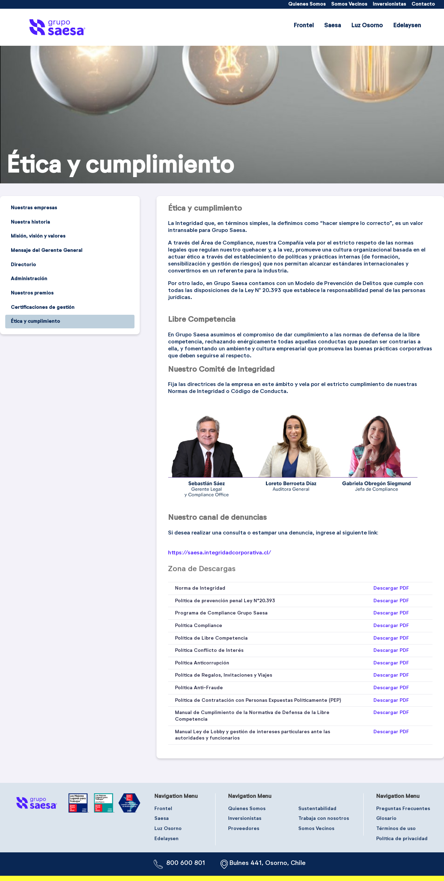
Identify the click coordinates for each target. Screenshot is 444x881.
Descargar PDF (391, 588)
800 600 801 (185, 863)
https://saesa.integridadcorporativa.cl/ (219, 553)
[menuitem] (306, 4)
